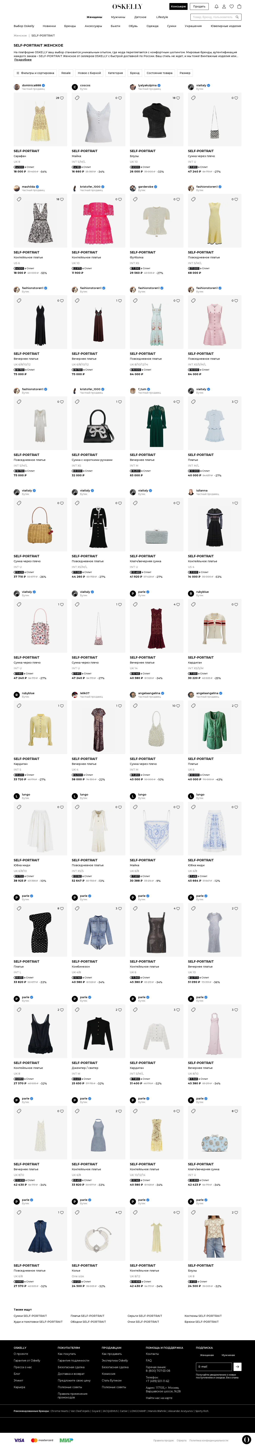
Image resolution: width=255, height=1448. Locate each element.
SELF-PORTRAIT (26, 151)
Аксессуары (93, 26)
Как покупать (67, 1354)
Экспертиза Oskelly (115, 1360)
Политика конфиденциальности (208, 1440)
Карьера (19, 1387)
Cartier (124, 1411)
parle (141, 592)
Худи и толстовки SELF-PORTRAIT (38, 1321)
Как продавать (112, 1354)
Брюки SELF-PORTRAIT (202, 1321)
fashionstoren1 (207, 186)
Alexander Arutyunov (180, 1411)
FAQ (149, 1360)
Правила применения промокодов (72, 1395)
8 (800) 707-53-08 (158, 1371)
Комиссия (108, 1374)
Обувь (133, 26)
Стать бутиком (112, 1380)
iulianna (202, 490)
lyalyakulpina (147, 85)
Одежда (152, 26)
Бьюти (115, 26)
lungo (26, 794)
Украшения (193, 26)
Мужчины (118, 17)
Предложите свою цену (74, 1380)
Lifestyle (162, 17)
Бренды (70, 26)
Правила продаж (163, 1440)
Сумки (171, 26)
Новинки (49, 26)
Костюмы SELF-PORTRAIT (203, 1316)
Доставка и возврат (71, 1374)
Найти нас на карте (159, 1398)
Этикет (18, 1380)
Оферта (181, 1440)
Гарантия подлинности (73, 1360)
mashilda (28, 186)
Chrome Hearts (59, 1411)
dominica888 (31, 85)
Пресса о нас (23, 1367)
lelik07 (84, 693)
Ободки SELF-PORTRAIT (88, 1321)
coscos (85, 85)
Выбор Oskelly (24, 26)
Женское (20, 35)
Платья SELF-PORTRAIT (87, 1316)
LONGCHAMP (138, 1411)
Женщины (94, 17)
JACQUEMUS (110, 1411)
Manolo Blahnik (157, 1411)
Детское (140, 17)
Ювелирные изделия (226, 26)
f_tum (142, 389)
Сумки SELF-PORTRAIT (30, 1316)
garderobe (145, 186)
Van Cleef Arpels (80, 1411)
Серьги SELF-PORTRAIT (145, 1316)
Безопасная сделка (71, 1367)
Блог (17, 1374)
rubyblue (202, 592)
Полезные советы (70, 1387)
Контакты (152, 1354)
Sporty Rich (201, 1411)
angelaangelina (149, 693)
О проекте (21, 1354)
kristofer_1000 (90, 186)
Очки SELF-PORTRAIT (143, 1321)
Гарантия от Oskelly (27, 1360)
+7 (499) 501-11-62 (157, 1381)
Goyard (96, 1411)
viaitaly (201, 85)
